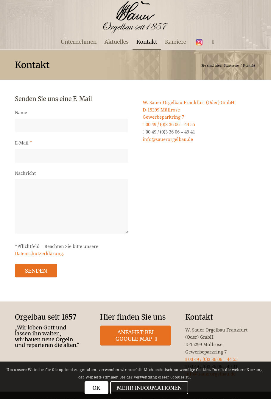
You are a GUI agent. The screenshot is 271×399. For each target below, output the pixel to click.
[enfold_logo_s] (135, 17)
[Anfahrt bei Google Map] (135, 335)
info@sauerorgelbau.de (168, 139)
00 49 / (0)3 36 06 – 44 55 (169, 124)
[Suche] (211, 41)
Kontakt (32, 64)
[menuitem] (79, 41)
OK (96, 387)
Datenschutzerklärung (39, 253)
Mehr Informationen (149, 387)
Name (21, 112)
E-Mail (23, 143)
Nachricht (25, 173)
